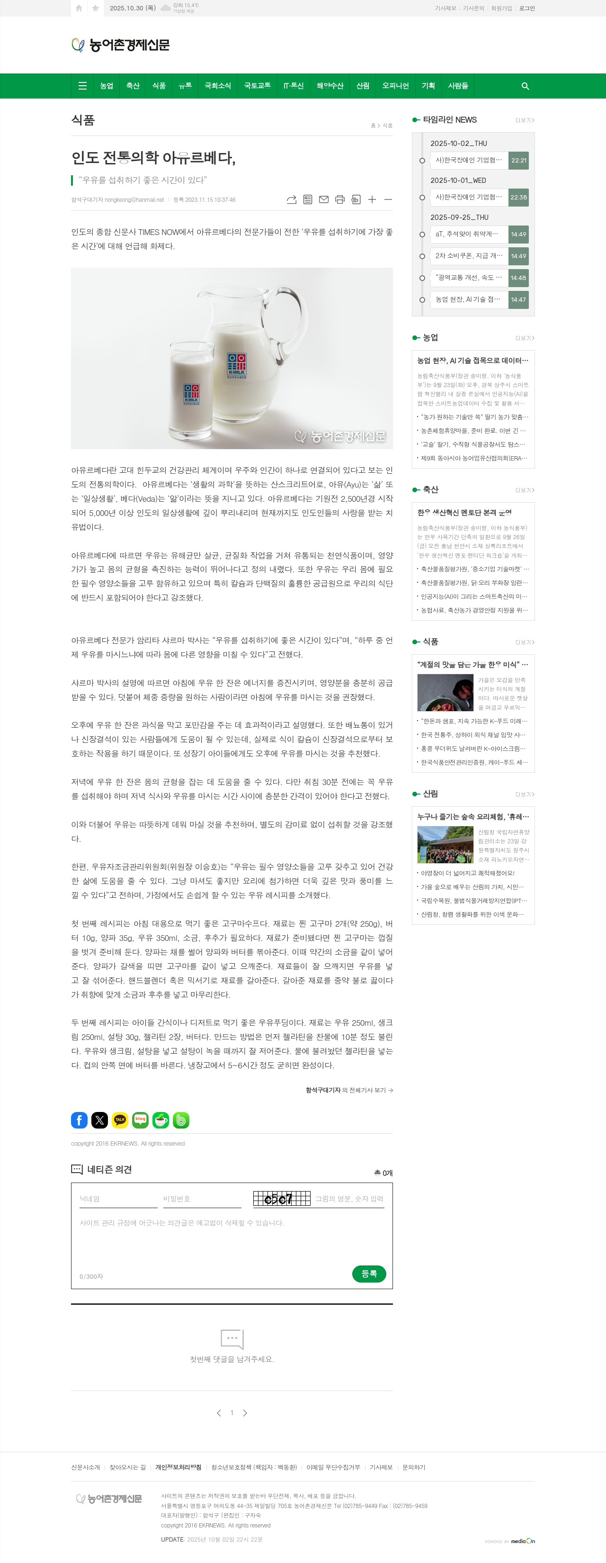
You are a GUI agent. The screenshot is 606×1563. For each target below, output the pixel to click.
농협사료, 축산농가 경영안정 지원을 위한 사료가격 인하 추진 (475, 609)
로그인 (527, 8)
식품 (158, 85)
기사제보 (445, 8)
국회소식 (218, 85)
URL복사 (291, 199)
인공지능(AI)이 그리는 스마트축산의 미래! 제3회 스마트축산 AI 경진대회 (475, 596)
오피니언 (395, 85)
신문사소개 (85, 1468)
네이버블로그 (140, 1120)
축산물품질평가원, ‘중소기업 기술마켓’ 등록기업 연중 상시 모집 (475, 568)
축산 (132, 85)
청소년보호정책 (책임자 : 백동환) (254, 1468)
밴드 (181, 1120)
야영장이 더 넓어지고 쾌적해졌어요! (468, 872)
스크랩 (356, 199)
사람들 (458, 85)
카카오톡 (120, 1120)
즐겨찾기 (96, 8)
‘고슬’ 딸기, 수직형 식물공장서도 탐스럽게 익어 (475, 444)
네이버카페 (160, 1120)
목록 (307, 199)
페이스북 (79, 1120)
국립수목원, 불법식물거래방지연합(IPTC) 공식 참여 (475, 900)
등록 (369, 1273)
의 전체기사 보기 (345, 1089)
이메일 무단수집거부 (333, 1468)
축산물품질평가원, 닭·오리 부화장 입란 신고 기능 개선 (475, 582)
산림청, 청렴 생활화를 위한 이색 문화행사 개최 (475, 914)
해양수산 (330, 85)
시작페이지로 (79, 8)
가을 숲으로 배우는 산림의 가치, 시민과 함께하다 (475, 886)
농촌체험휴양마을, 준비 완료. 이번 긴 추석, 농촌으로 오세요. (475, 430)
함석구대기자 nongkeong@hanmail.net (117, 199)
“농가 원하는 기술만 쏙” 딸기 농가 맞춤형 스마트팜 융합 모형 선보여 (475, 416)
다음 (245, 1413)
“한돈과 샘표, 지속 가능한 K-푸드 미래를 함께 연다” (475, 720)
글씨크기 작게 (388, 199)
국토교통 (257, 85)
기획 (428, 85)
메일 (324, 199)
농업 (106, 85)
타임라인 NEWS (449, 119)
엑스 (99, 1120)
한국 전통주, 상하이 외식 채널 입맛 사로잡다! (475, 734)
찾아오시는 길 (127, 1468)
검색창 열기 (525, 86)
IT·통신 (294, 85)
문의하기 (414, 1468)
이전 (219, 1413)
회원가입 (501, 8)
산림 (362, 85)
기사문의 (473, 8)
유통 (185, 85)
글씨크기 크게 (372, 199)
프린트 (340, 199)
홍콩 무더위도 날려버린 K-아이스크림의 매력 (475, 748)
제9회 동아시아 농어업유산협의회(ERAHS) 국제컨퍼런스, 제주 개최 (475, 457)
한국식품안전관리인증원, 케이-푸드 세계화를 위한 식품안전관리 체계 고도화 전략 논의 (475, 762)
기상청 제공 (183, 11)
